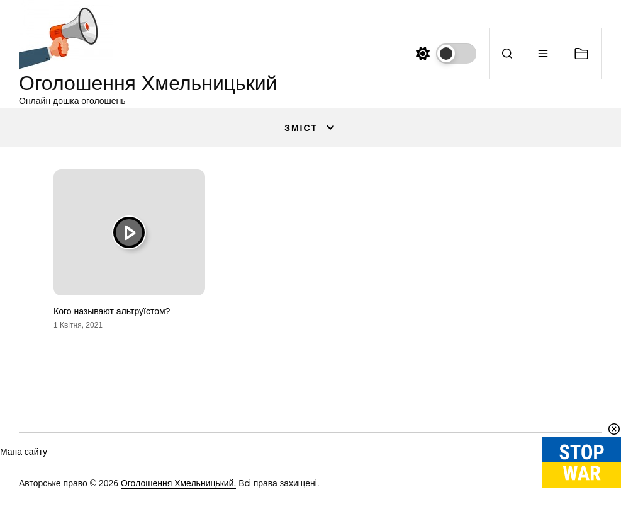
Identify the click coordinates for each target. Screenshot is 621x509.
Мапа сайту (23, 452)
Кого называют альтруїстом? (111, 311)
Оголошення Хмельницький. (179, 483)
